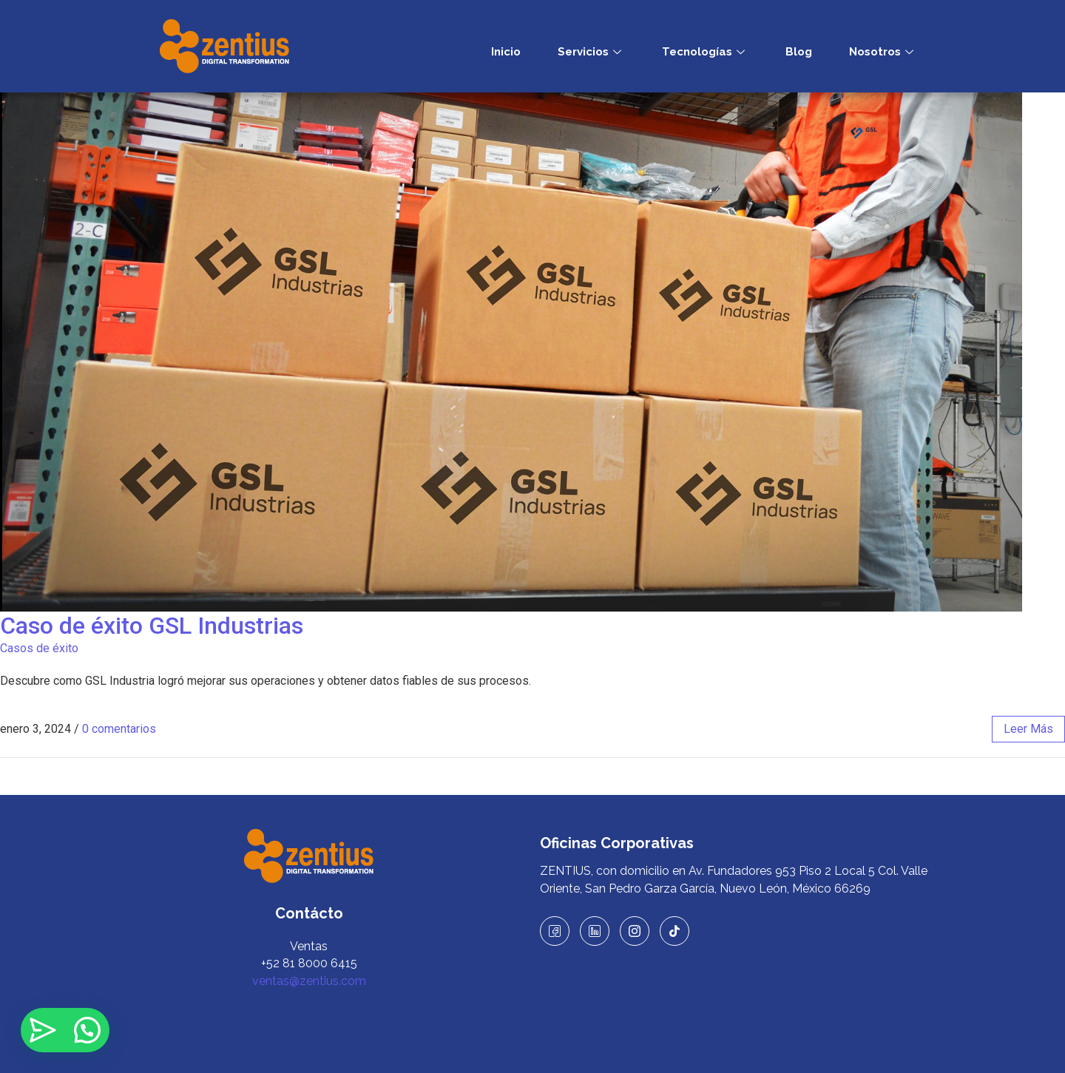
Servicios (591, 51)
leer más (1028, 729)
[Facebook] (554, 931)
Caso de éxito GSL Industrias (157, 626)
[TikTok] (674, 931)
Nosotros (883, 51)
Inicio (506, 51)
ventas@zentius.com (309, 981)
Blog (798, 51)
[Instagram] (634, 931)
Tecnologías (705, 51)
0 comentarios (119, 729)
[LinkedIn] (594, 931)
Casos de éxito (39, 648)
